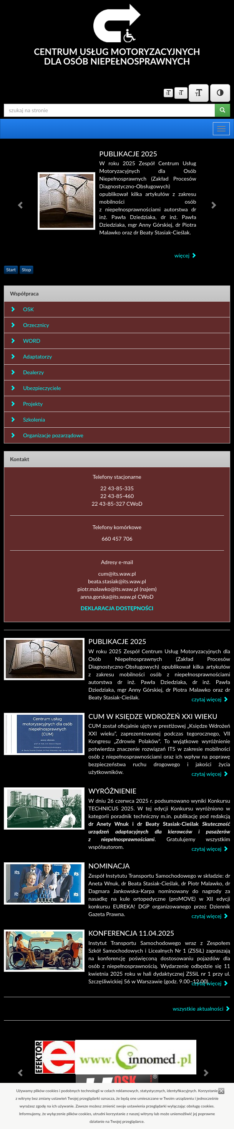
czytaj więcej (209, 699)
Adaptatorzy (31, 356)
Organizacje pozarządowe (46, 435)
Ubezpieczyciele (35, 388)
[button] (21, 205)
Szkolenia (27, 419)
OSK (22, 309)
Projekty (26, 403)
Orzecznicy (29, 325)
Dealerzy (27, 372)
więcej (185, 255)
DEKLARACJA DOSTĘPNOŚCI (117, 608)
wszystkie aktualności (201, 1008)
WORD (25, 340)
